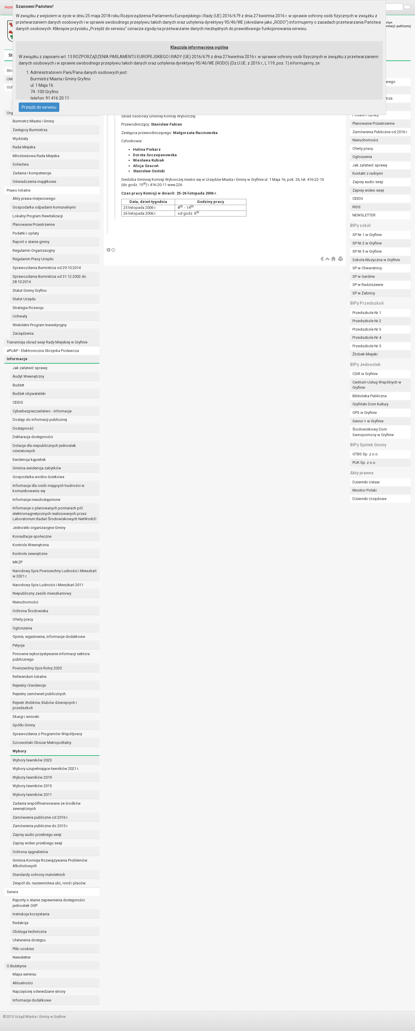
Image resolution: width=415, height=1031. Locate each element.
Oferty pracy (23, 619)
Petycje (19, 645)
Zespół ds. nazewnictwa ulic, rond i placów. (49, 883)
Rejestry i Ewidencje (29, 685)
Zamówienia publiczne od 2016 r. (40, 817)
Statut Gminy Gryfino (30, 290)
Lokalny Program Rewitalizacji (38, 216)
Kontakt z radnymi (367, 173)
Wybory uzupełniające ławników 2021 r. (46, 768)
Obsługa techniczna (29, 931)
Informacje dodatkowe (32, 1000)
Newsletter (22, 957)
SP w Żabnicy (363, 293)
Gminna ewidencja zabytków (37, 468)
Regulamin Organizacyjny (34, 250)
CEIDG (18, 402)
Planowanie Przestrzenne (34, 224)
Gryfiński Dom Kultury (370, 404)
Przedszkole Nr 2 (366, 321)
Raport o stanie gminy (31, 241)
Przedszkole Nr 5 (366, 346)
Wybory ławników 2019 (32, 777)
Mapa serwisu (24, 974)
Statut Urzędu (24, 299)
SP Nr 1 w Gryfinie (367, 234)
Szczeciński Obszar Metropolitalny (42, 742)
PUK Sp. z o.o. (364, 462)
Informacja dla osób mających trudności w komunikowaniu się (48, 488)
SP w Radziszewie (367, 284)
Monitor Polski (364, 490)
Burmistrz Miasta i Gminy (33, 121)
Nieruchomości (25, 602)
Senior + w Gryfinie (367, 421)
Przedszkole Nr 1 (366, 312)
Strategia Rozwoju (28, 308)
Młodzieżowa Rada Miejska (36, 156)
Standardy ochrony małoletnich (39, 874)
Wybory (19, 751)
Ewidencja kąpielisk (29, 459)
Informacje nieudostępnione (36, 499)
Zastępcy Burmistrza (30, 130)
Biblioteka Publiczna (369, 396)
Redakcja (20, 923)
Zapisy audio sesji (367, 182)
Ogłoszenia (22, 628)
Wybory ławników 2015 (32, 786)
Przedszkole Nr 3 (366, 329)
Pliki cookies (23, 949)
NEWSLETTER (364, 215)
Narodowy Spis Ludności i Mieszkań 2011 (48, 585)
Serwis (12, 892)
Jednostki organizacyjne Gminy (39, 527)
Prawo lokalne (18, 190)
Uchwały (20, 316)
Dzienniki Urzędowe (369, 499)
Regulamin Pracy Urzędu (33, 259)
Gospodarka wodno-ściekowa (38, 477)
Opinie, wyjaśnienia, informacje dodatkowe (49, 636)
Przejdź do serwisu (39, 107)
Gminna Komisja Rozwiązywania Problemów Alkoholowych (50, 863)
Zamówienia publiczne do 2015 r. (40, 826)
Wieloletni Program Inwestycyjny (40, 325)
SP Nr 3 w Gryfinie (367, 251)
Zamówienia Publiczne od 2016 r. (380, 132)
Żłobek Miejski (365, 354)
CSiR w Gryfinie (365, 374)
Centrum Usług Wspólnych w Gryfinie (376, 385)
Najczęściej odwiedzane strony (39, 991)
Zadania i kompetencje (32, 173)
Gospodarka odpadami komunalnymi (44, 207)
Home (10, 7)
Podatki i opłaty (26, 233)
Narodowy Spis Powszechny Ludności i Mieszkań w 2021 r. (54, 574)
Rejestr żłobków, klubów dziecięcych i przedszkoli (45, 705)
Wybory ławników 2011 (32, 794)
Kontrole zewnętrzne (30, 553)
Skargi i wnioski (26, 716)
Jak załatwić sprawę (30, 368)
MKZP (18, 562)
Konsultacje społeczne (32, 536)
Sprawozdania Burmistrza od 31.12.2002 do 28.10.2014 (49, 279)
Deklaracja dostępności (33, 437)
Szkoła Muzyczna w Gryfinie (376, 260)
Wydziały (20, 138)
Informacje (17, 359)
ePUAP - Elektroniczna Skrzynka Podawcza (43, 350)
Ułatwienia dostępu (29, 940)
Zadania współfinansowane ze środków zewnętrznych (47, 806)
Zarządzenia (23, 333)
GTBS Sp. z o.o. (365, 454)
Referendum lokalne (29, 676)
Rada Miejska (24, 147)
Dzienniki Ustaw (366, 482)
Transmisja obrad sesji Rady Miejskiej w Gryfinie (47, 342)
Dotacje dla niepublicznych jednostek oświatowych (44, 448)
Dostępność (23, 428)
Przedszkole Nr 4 (366, 337)
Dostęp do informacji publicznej (40, 419)
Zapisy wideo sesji (368, 190)
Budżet (18, 385)
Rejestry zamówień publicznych (39, 694)
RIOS (356, 207)
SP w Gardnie (363, 276)
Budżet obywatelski (29, 393)
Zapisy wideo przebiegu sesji (37, 843)
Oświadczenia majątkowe (34, 181)
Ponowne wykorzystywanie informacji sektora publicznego (51, 657)
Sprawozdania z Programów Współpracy (47, 734)
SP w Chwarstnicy (367, 268)
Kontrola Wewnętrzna (31, 545)
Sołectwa (21, 164)
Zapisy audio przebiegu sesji (37, 834)
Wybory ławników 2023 (32, 760)
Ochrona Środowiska (30, 611)
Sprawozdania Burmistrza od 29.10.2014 (47, 267)
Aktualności (23, 983)
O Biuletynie (16, 966)
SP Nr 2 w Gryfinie (367, 243)
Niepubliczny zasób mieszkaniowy (42, 593)
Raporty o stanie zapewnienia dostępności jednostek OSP (49, 903)
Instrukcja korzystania (31, 914)
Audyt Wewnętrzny (28, 376)
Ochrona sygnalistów (30, 852)
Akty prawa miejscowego (34, 198)
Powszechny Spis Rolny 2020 (37, 668)
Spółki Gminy (24, 725)
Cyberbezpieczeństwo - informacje (42, 411)
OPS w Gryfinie (364, 412)
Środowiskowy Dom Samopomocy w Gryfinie (373, 432)
